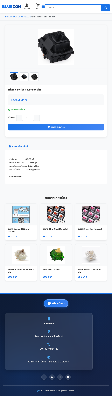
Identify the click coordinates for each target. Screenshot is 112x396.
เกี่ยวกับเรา (56, 303)
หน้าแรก (8, 16)
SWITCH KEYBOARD (22, 16)
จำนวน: (11, 117)
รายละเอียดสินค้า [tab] (19, 146)
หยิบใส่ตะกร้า (56, 127)
